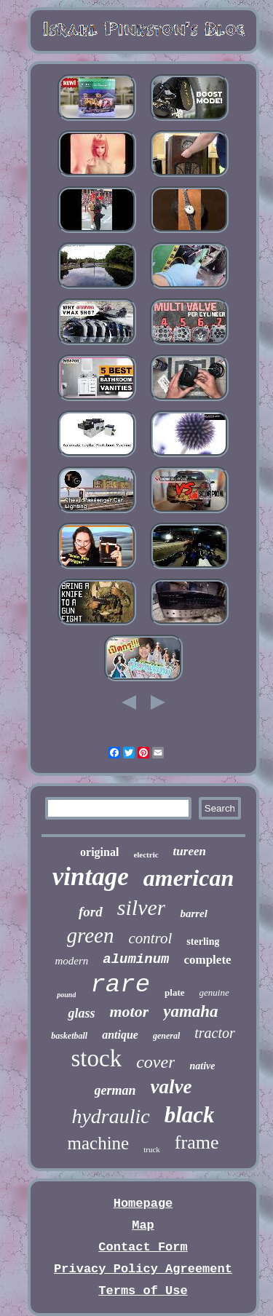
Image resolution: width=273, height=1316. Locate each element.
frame (197, 1142)
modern (71, 961)
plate (174, 992)
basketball (69, 1036)
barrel (193, 913)
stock (96, 1058)
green (90, 935)
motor (129, 1011)
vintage (90, 877)
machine (99, 1143)
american (188, 878)
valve (171, 1087)
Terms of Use (142, 1291)
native (202, 1066)
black (190, 1114)
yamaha (190, 1011)
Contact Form (142, 1247)
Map (143, 1225)
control (150, 938)
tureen (189, 851)
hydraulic (110, 1116)
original (99, 852)
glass (81, 1013)
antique (120, 1034)
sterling (202, 941)
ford (91, 911)
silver (141, 907)
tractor (214, 1033)
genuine (214, 992)
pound (66, 995)
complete (207, 960)
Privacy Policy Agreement (143, 1269)
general (166, 1036)
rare (120, 985)
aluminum (136, 959)
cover (155, 1062)
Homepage (143, 1203)
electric (145, 854)
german (115, 1090)
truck (151, 1149)
